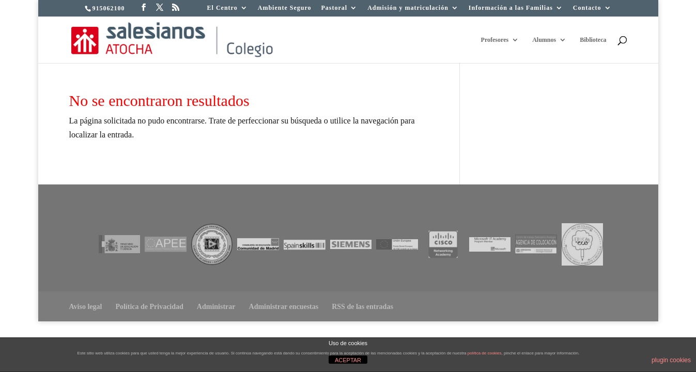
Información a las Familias (511, 8)
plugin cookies (671, 360)
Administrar (216, 307)
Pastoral (334, 8)
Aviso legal (85, 307)
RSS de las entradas (362, 307)
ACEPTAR (348, 360)
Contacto (587, 8)
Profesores (495, 39)
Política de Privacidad (149, 307)
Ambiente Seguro (285, 8)
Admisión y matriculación (407, 8)
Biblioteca (593, 39)
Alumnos (544, 39)
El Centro (222, 8)
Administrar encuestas (284, 307)
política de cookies (485, 353)
